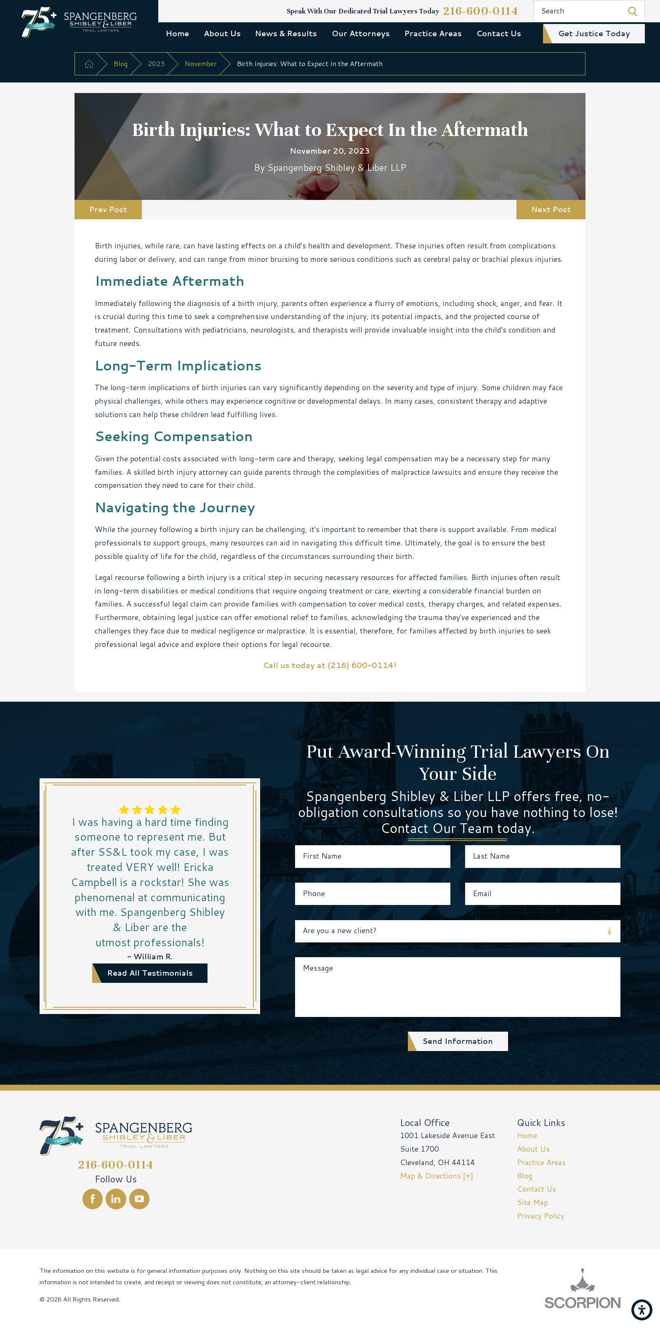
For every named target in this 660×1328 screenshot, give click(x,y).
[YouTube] (139, 1199)
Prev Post (108, 209)
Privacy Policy (540, 1216)
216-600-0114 (481, 11)
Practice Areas (433, 33)
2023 (156, 63)
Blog (121, 63)
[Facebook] (92, 1199)
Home (177, 33)
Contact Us (498, 33)
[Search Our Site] (632, 11)
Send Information (458, 1041)
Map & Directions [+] (436, 1176)
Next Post (551, 209)
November (201, 63)
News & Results (286, 33)
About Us (222, 33)
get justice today (594, 33)
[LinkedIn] (116, 1199)
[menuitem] (177, 33)
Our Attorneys (361, 33)
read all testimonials (150, 973)
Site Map (532, 1202)
